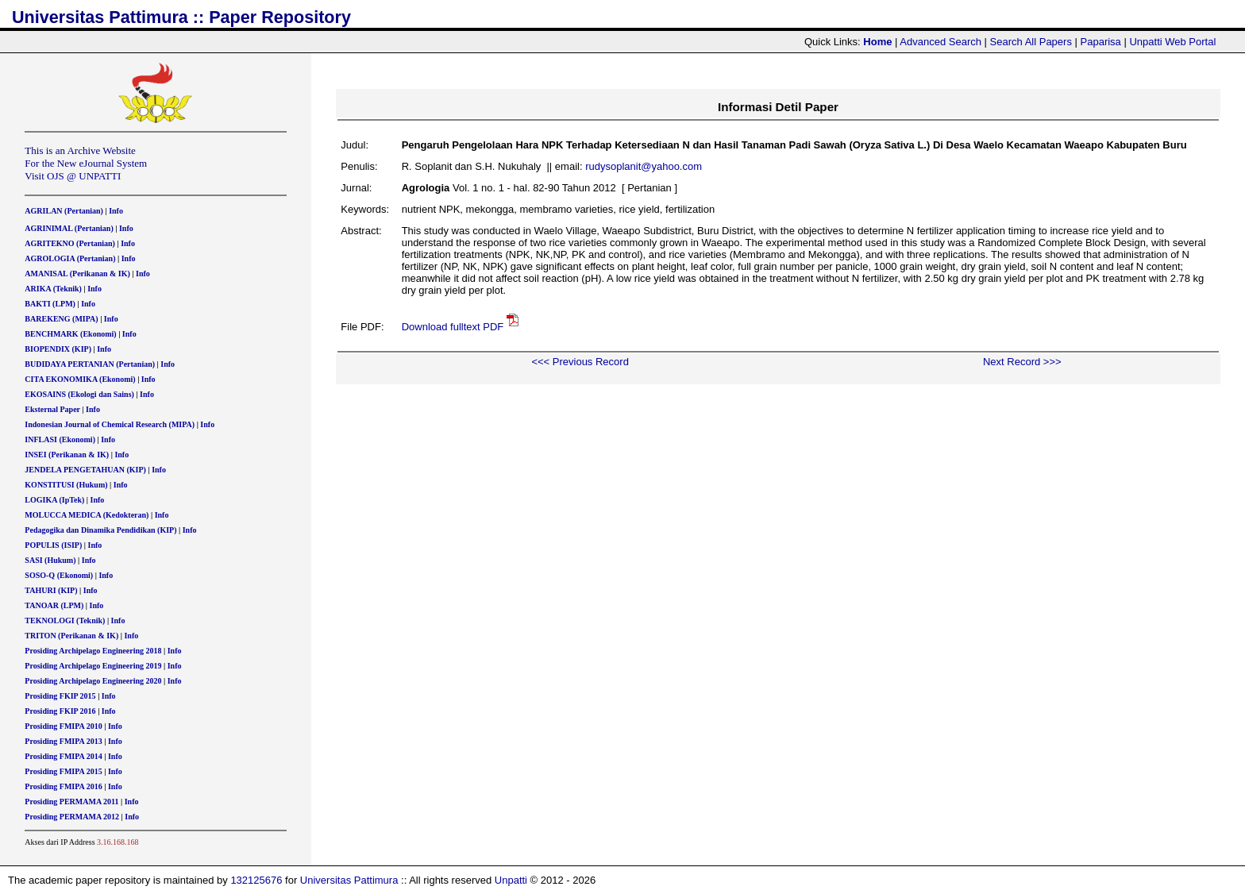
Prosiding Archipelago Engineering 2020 (93, 680)
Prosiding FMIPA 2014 (63, 756)
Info (116, 210)
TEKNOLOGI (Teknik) (65, 620)
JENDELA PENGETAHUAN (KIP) (85, 469)
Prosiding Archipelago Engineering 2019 (93, 665)
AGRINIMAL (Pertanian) (69, 228)
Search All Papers (1031, 42)
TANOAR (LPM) (54, 605)
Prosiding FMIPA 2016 (63, 786)
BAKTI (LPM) (50, 303)
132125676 (256, 880)
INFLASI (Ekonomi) (60, 439)
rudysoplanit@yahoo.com (643, 166)
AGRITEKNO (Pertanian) (70, 243)
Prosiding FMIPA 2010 (63, 726)
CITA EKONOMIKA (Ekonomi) (80, 379)
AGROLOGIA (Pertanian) (70, 258)
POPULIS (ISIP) (53, 545)
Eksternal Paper (52, 409)
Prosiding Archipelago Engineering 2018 (93, 650)
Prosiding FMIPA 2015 (63, 771)
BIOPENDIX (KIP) (58, 349)
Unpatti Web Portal (1172, 42)
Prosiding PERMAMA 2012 (72, 816)
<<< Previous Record (579, 362)
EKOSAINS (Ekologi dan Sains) (79, 394)
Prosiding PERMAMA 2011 (71, 801)
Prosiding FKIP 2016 (60, 711)
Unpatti (511, 880)
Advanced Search (940, 42)
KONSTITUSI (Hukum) (66, 484)
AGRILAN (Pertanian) (64, 210)
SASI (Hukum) (50, 560)
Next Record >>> (1022, 362)
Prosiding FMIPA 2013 (63, 741)
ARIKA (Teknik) (53, 288)
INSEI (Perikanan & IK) (67, 454)
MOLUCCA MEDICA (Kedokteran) (86, 515)
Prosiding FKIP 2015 (60, 696)
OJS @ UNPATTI (84, 176)
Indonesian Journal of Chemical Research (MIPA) (110, 424)
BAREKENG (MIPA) (61, 318)
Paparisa (1101, 42)
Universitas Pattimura (349, 880)
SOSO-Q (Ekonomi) (59, 575)
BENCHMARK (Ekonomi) (70, 333)
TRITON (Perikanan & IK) (71, 635)
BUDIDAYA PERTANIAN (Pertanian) (90, 364)
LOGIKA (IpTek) (54, 499)
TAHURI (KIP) (51, 590)
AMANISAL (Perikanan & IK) (77, 273)
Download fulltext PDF (453, 327)
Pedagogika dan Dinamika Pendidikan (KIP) (100, 530)
